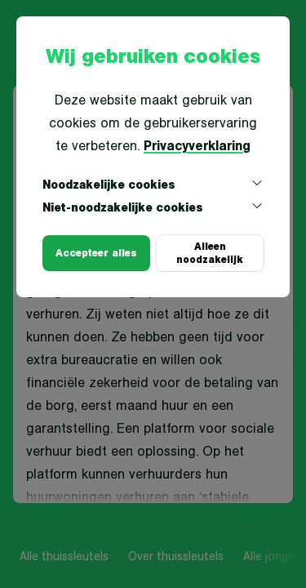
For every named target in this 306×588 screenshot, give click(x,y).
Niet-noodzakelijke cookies (153, 207)
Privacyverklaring (197, 145)
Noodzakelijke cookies (153, 184)
